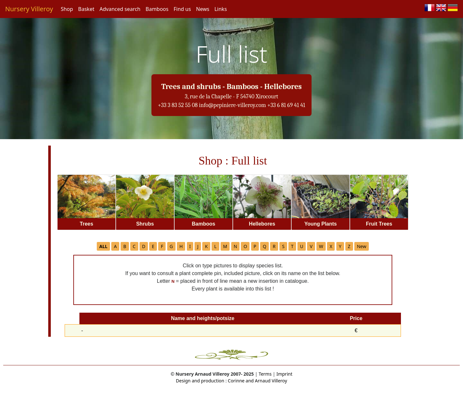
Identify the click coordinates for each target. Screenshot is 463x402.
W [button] (321, 246)
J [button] (197, 246)
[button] (103, 246)
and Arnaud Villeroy (265, 381)
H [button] (181, 246)
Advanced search (119, 9)
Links (220, 9)
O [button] (245, 246)
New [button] (361, 246)
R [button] (274, 246)
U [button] (301, 246)
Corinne (236, 381)
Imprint (285, 374)
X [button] (331, 246)
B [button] (124, 246)
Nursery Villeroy (29, 8)
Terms (265, 374)
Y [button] (340, 246)
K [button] (206, 246)
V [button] (311, 246)
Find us (182, 9)
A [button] (115, 246)
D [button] (143, 246)
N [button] (235, 246)
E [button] (153, 246)
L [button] (215, 246)
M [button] (225, 246)
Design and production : (201, 381)
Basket (86, 9)
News (202, 9)
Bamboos (157, 9)
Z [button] (349, 246)
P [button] (255, 246)
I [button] (190, 246)
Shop (67, 9)
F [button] (162, 246)
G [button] (171, 246)
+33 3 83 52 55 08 (178, 105)
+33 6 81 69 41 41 (286, 105)
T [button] (292, 246)
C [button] (134, 246)
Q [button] (264, 246)
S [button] (283, 246)
